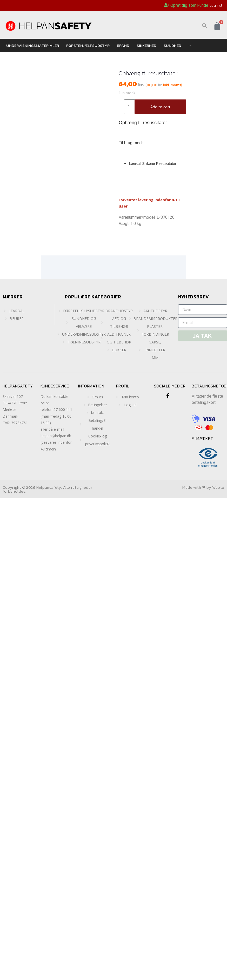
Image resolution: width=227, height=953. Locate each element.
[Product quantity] (130, 106)
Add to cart (160, 107)
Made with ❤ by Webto (203, 487)
